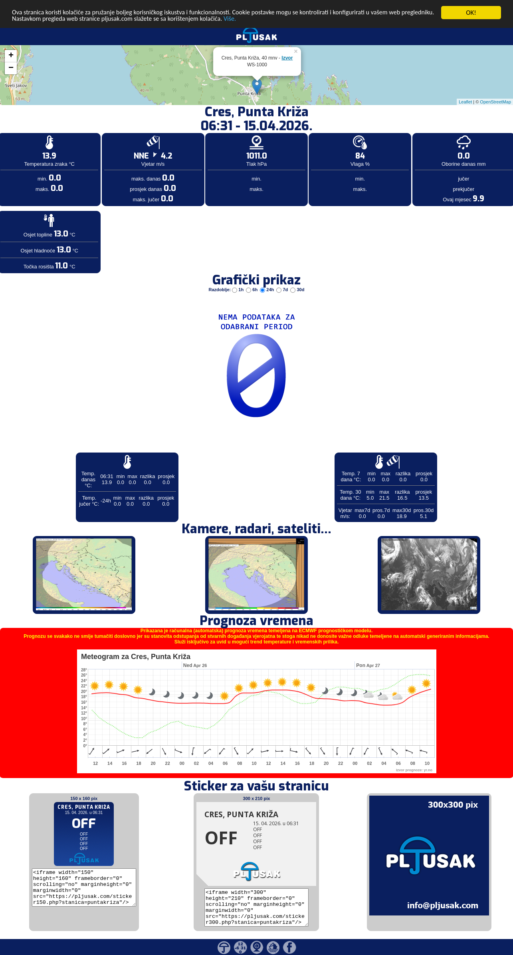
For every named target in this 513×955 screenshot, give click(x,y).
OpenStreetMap (495, 101)
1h (238, 289)
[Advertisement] (61, 131)
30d (297, 289)
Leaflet (465, 101)
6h (252, 289)
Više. (277, 19)
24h (267, 289)
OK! (471, 12)
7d (282, 289)
